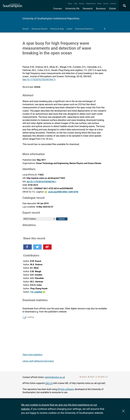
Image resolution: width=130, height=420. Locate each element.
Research (88, 8)
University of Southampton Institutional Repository (51, 18)
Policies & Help (57, 29)
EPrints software (66, 389)
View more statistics (32, 354)
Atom (84, 377)
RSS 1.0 (93, 377)
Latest (69, 29)
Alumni (81, 4)
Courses (57, 8)
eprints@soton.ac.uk (55, 377)
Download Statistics (84, 29)
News (99, 4)
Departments (91, 4)
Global (112, 8)
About (70, 4)
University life (72, 8)
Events (105, 4)
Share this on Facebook (27, 247)
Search (26, 29)
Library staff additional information (38, 361)
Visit (75, 4)
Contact (113, 4)
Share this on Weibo (47, 247)
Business (101, 8)
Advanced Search (39, 29)
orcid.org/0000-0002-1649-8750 (63, 192)
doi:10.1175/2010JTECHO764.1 (38, 79)
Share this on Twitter (37, 247)
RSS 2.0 (104, 377)
